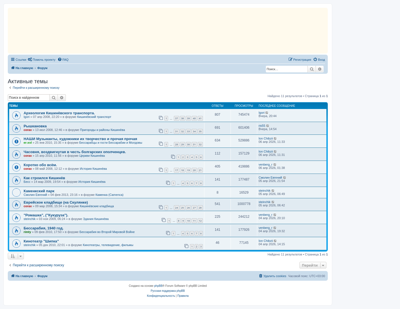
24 (176, 207)
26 (188, 207)
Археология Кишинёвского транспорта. (59, 113)
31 (176, 131)
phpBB (158, 285)
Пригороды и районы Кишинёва (102, 129)
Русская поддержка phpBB (168, 290)
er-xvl (28, 142)
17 (176, 170)
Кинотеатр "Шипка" (41, 241)
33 (188, 131)
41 (200, 118)
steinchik (265, 190)
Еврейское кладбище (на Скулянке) (56, 202)
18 (182, 170)
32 (182, 131)
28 (176, 144)
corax (28, 129)
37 (176, 118)
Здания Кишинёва (96, 219)
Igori (26, 116)
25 (182, 207)
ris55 (262, 125)
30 (188, 144)
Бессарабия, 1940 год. (44, 228)
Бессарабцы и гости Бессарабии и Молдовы (110, 142)
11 (194, 220)
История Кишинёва (93, 168)
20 (194, 170)
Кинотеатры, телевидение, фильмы (108, 245)
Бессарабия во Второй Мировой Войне (107, 232)
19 (188, 170)
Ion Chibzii (266, 138)
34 (194, 131)
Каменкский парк (39, 191)
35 (200, 131)
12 (200, 220)
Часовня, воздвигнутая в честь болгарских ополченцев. (75, 152)
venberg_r (265, 164)
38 (182, 118)
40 (194, 118)
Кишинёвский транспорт (94, 116)
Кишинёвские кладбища (97, 206)
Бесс (27, 181)
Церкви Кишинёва (92, 155)
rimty (27, 232)
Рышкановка (35, 126)
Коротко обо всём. (40, 165)
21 (200, 170)
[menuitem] (42, 59)
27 (194, 207)
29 (182, 144)
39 (188, 118)
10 (188, 220)
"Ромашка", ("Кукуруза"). (46, 215)
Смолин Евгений (270, 177)
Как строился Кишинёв (44, 178)
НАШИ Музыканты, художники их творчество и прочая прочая (80, 139)
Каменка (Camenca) (110, 194)
